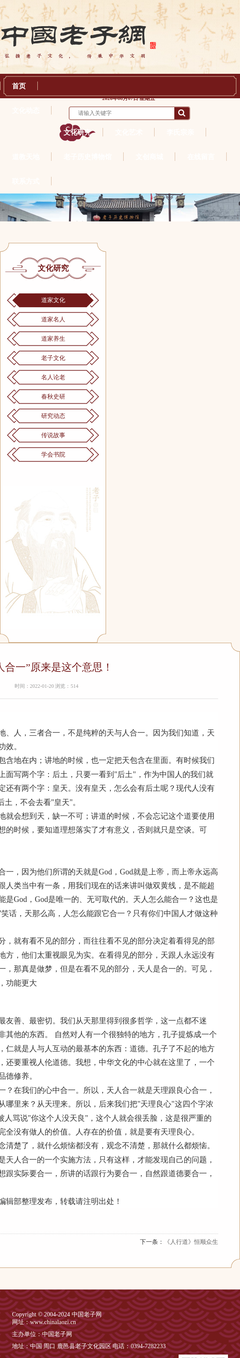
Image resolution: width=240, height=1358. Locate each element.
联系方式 (25, 181)
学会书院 (53, 454)
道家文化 (53, 300)
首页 (19, 86)
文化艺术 (129, 132)
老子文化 (53, 358)
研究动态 (53, 416)
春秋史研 (53, 396)
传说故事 (53, 435)
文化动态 (25, 110)
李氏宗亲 (180, 132)
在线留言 (201, 156)
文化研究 (77, 132)
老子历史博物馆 (88, 156)
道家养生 (53, 339)
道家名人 (53, 319)
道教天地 (25, 156)
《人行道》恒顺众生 (191, 1242)
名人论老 (53, 377)
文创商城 (149, 156)
